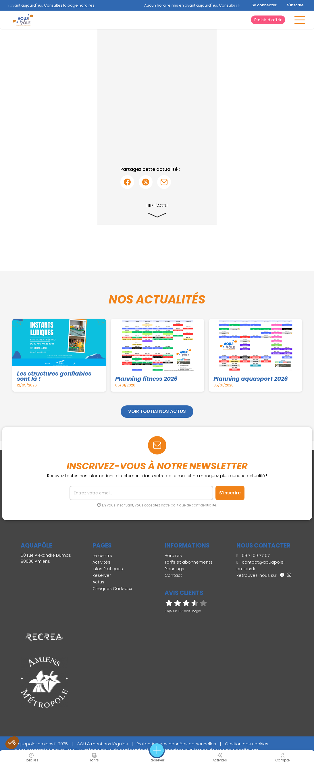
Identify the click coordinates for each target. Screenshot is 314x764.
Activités (101, 562)
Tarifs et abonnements (189, 562)
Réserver (102, 575)
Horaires (173, 555)
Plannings (174, 569)
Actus (98, 582)
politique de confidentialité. (194, 505)
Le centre (102, 555)
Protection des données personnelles (176, 744)
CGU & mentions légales (102, 744)
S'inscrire (295, 5)
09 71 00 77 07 (253, 555)
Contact (173, 575)
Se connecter (264, 5)
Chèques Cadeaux (112, 588)
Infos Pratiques (108, 569)
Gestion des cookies (246, 744)
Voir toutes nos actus (157, 411)
